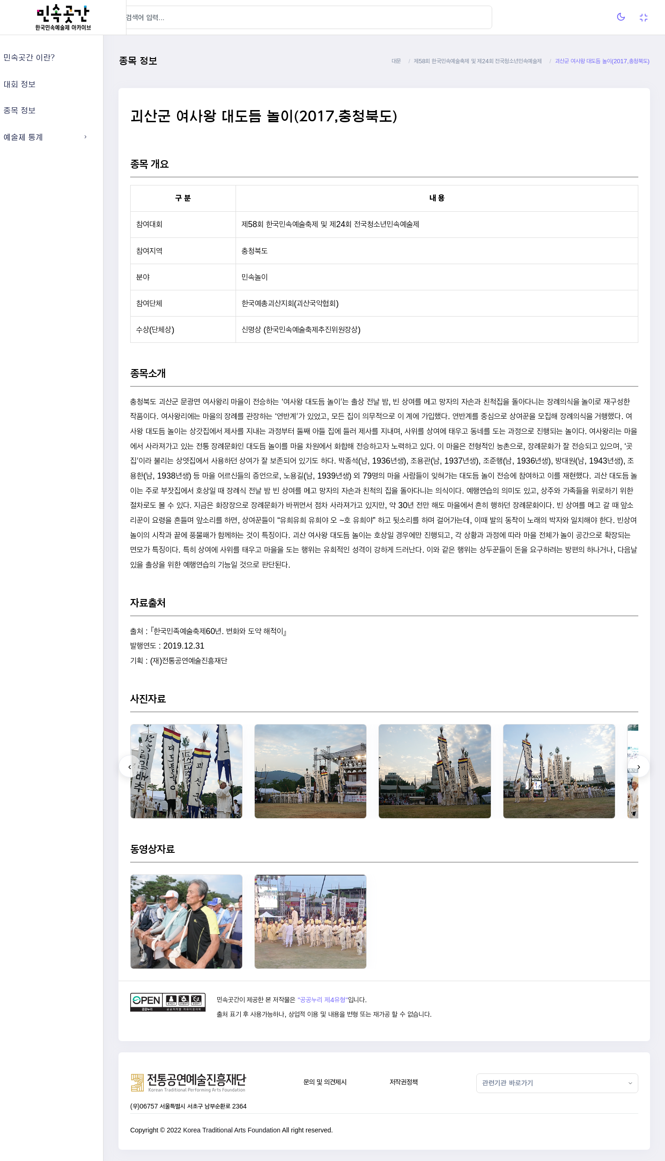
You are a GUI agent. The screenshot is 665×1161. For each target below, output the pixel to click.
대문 (396, 61)
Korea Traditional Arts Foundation (254, 1130)
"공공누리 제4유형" (342, 1000)
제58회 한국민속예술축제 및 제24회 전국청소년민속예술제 (478, 61)
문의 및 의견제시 (340, 1082)
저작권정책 (415, 1082)
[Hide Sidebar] (145, 17)
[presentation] (152, 766)
